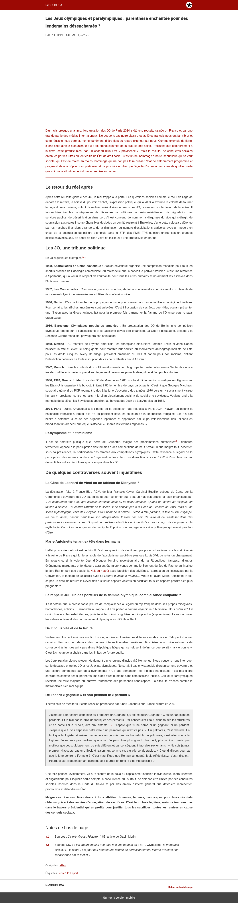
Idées (63, 865)
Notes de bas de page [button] (67, 827)
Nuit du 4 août (100, 570)
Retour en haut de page (180, 887)
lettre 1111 (65, 873)
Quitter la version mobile (119, 897)
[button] (83, 257)
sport (75, 873)
